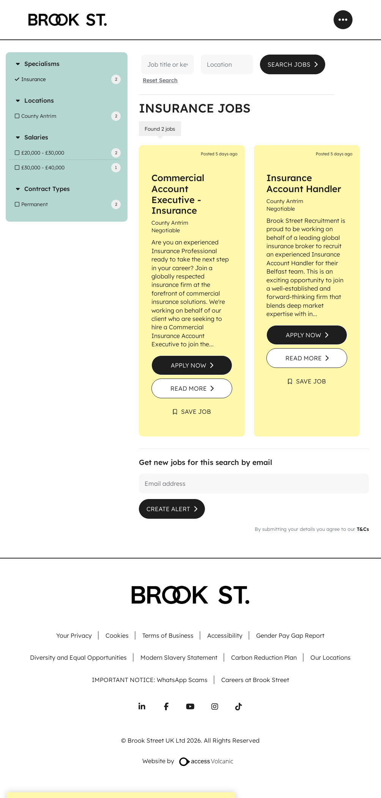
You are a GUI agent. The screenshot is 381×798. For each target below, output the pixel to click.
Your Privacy (74, 635)
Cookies (117, 635)
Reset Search (160, 80)
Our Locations (330, 657)
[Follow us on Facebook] (166, 707)
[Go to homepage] (67, 20)
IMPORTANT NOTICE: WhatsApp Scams (150, 680)
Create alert (168, 509)
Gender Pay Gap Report (290, 635)
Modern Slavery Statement (178, 657)
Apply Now (188, 365)
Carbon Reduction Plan (264, 657)
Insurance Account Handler (303, 183)
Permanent (34, 204)
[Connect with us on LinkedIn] (142, 707)
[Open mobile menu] (343, 19)
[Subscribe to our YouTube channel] (190, 707)
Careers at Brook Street (255, 680)
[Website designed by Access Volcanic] (206, 761)
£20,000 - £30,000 (42, 152)
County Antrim (38, 116)
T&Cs (362, 529)
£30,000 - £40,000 (43, 167)
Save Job (196, 411)
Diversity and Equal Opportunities (78, 657)
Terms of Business (168, 635)
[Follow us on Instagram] (215, 707)
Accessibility (224, 635)
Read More (188, 388)
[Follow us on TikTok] (239, 707)
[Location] (220, 64)
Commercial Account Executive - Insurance (177, 194)
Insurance (33, 79)
